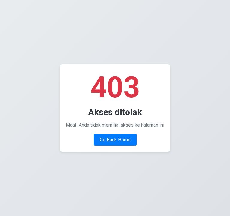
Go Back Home (115, 139)
